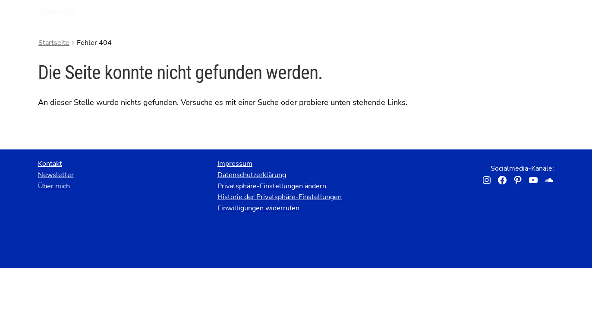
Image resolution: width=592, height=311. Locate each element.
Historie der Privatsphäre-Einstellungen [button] (279, 197)
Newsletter (56, 175)
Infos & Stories (335, 12)
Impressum (234, 163)
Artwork (284, 12)
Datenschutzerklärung (251, 175)
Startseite (53, 43)
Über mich (54, 186)
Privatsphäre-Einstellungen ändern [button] (271, 186)
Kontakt (50, 163)
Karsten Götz (57, 12)
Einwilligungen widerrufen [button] (258, 208)
